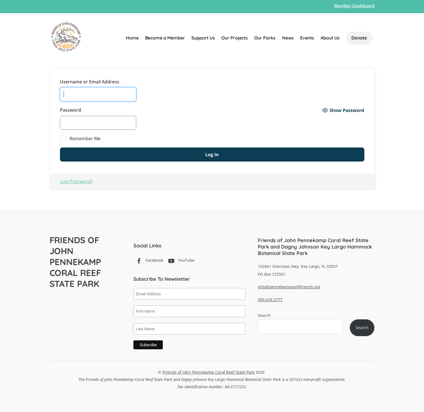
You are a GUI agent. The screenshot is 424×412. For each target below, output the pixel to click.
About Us (330, 38)
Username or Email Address (89, 82)
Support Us (203, 38)
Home (132, 38)
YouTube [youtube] (180, 260)
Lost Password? (76, 181)
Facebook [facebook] (148, 260)
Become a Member (165, 38)
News (288, 38)
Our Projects (234, 38)
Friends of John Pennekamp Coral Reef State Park (208, 372)
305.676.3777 (270, 299)
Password (70, 110)
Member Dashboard (354, 5)
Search (264, 315)
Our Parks (264, 38)
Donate (359, 38)
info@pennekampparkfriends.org (289, 286)
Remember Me (80, 138)
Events (307, 38)
